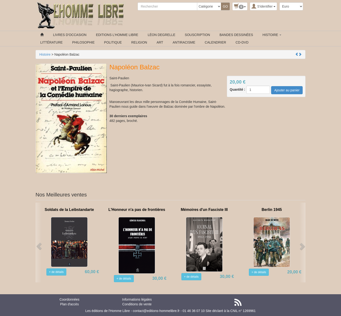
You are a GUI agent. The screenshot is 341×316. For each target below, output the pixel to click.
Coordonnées (69, 299)
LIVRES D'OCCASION (69, 35)
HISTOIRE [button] (272, 35)
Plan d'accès (69, 304)
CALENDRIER (215, 42)
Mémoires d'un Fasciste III (204, 210)
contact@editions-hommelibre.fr (156, 311)
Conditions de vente (137, 304)
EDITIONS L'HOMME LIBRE (117, 35)
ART (160, 42)
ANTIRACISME (184, 42)
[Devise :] (291, 6)
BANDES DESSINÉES (236, 35)
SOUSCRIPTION (197, 35)
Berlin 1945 (272, 210)
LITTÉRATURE (51, 42)
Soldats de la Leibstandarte (69, 210)
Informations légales (137, 299)
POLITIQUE (113, 42)
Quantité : (237, 89)
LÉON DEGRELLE (161, 35)
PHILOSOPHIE (83, 42)
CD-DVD (242, 42)
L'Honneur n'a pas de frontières (136, 210)
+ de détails (56, 272)
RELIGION (139, 42)
